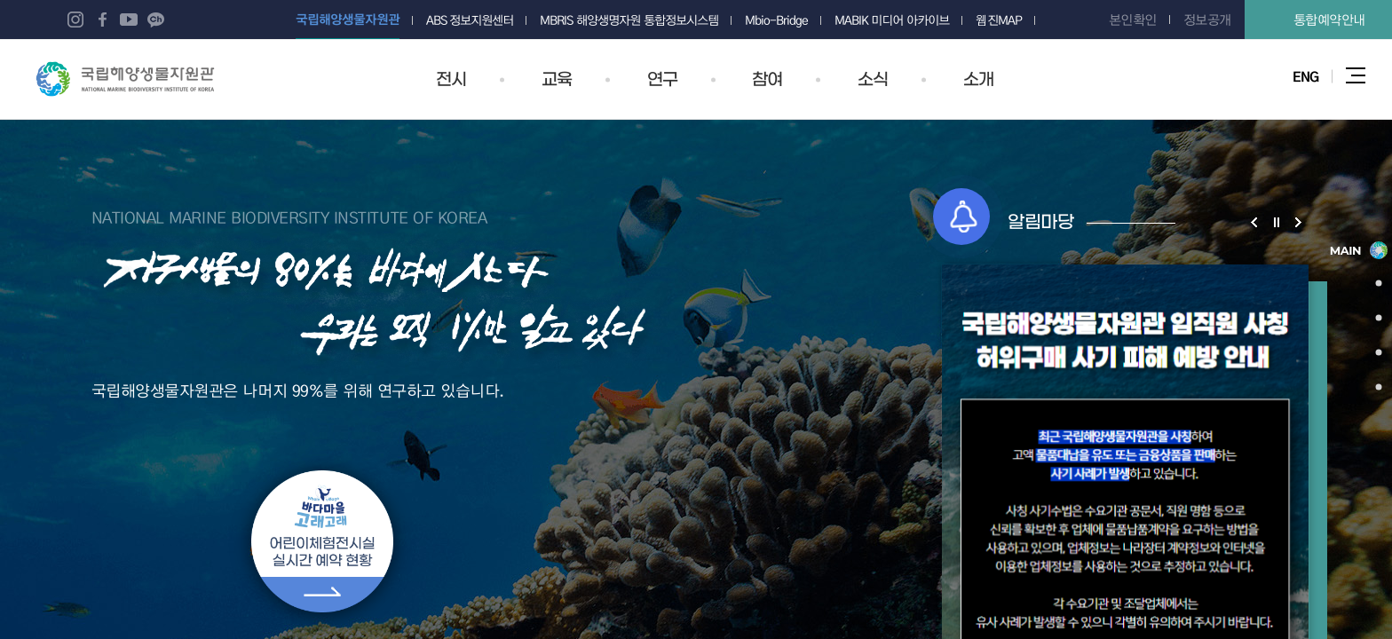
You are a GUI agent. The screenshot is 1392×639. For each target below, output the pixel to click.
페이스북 (102, 19)
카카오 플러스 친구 (155, 19)
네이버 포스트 (208, 19)
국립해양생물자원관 (125, 79)
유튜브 (128, 19)
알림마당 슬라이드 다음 (1298, 222)
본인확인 (1133, 19)
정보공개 (1207, 19)
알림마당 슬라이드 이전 (1254, 222)
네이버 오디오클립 (182, 19)
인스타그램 (75, 19)
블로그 (49, 19)
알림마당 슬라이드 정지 (1276, 222)
